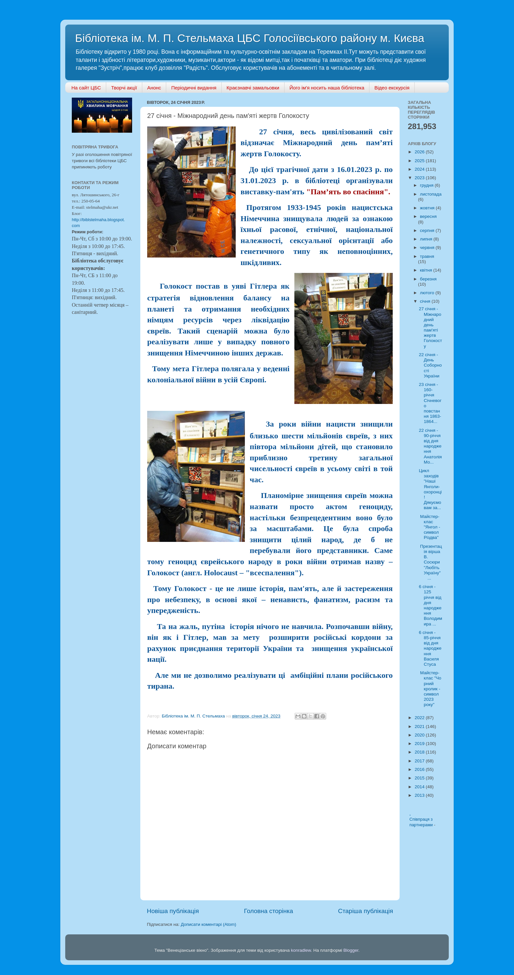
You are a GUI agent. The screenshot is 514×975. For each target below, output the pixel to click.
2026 (420, 151)
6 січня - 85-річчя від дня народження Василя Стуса (430, 648)
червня (428, 247)
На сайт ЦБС (86, 87)
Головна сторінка (268, 911)
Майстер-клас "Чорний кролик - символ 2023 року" (430, 688)
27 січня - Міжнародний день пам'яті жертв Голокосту (430, 327)
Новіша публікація (173, 911)
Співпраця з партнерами (421, 822)
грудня (427, 185)
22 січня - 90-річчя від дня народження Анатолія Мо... (430, 446)
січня (425, 301)
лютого (427, 292)
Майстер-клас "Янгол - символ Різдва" (429, 527)
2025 (420, 160)
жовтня (428, 207)
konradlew (301, 950)
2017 (420, 760)
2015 (420, 777)
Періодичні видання (193, 87)
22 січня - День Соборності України (430, 365)
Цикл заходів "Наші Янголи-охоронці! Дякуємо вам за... (430, 489)
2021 (420, 726)
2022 (420, 717)
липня (426, 239)
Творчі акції (124, 87)
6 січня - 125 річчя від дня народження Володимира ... (430, 605)
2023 (420, 177)
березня (428, 279)
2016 (420, 769)
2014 (420, 786)
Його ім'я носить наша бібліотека (326, 87)
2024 (420, 169)
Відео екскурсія (391, 87)
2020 (420, 735)
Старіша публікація (365, 911)
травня (427, 256)
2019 (420, 743)
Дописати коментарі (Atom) (208, 924)
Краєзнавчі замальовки (253, 87)
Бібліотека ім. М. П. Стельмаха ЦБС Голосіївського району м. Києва (249, 38)
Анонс (154, 87)
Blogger (351, 950)
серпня (428, 230)
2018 (420, 752)
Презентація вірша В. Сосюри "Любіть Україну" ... (430, 562)
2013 (420, 795)
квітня (426, 270)
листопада (431, 194)
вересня (428, 216)
